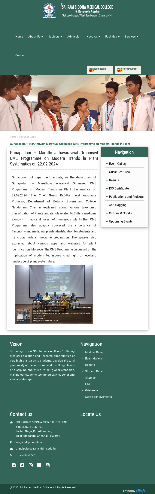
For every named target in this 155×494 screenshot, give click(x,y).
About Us (35, 36)
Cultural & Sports (120, 213)
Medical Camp (94, 352)
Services (131, 36)
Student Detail (94, 371)
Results (114, 180)
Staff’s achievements (98, 397)
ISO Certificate (119, 188)
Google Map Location (28, 442)
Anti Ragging (117, 205)
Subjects (55, 36)
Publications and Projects (126, 197)
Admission (74, 36)
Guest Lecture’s (119, 172)
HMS (88, 384)
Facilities (112, 36)
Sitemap (90, 377)
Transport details (97, 69)
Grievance (91, 390)
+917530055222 (25, 455)
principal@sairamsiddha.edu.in (36, 448)
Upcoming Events (121, 221)
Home (19, 36)
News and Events (27, 136)
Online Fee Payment (127, 69)
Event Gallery (117, 163)
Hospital (93, 36)
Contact (20, 55)
